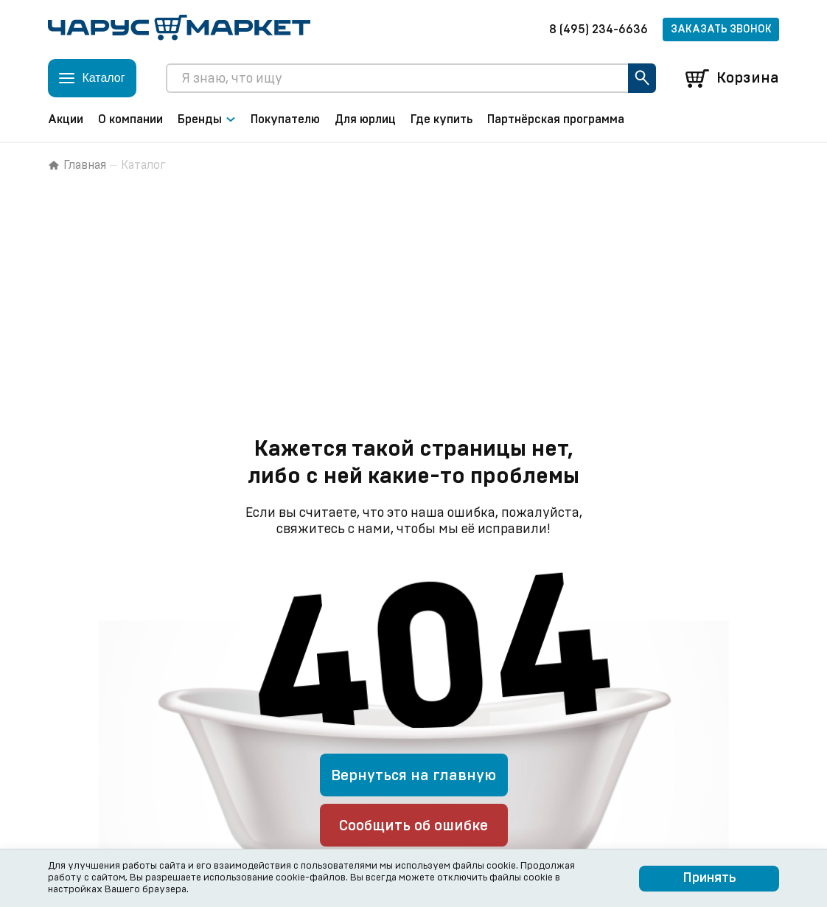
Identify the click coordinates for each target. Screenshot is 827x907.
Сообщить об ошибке (413, 826)
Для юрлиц (365, 119)
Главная (77, 165)
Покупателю (285, 119)
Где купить (441, 119)
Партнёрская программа (555, 119)
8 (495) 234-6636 (598, 29)
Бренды (207, 119)
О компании (130, 119)
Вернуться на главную (413, 775)
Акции (65, 119)
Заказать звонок (721, 29)
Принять (709, 878)
